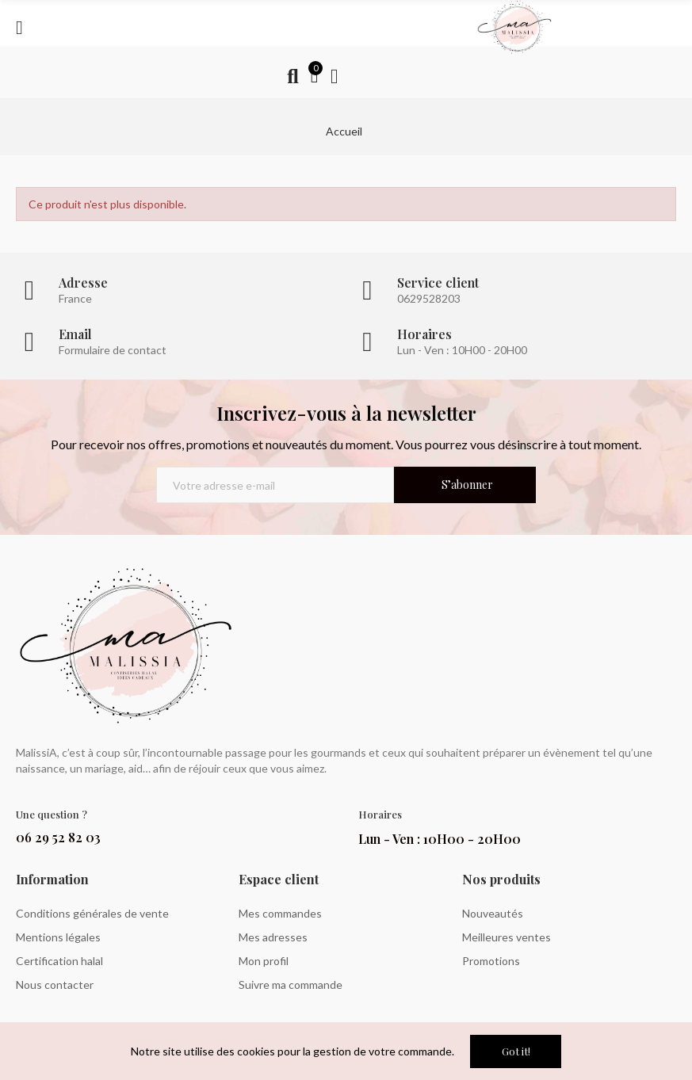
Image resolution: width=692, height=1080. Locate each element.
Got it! (516, 1051)
